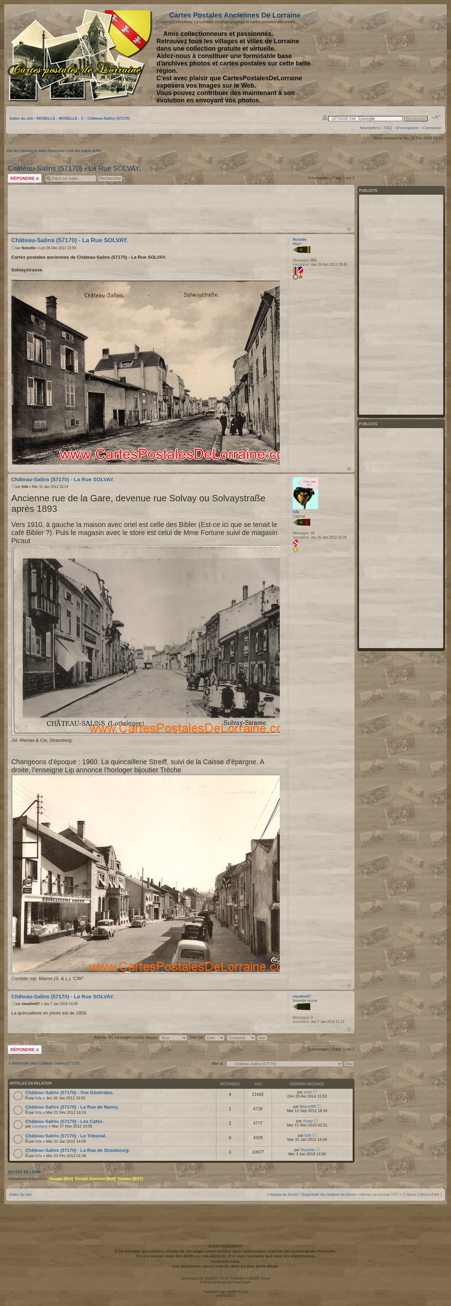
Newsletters (370, 128)
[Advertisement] (386, 55)
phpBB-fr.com (237, 1292)
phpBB (210, 1278)
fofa (24, 487)
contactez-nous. (225, 1261)
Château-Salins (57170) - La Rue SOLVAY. (74, 168)
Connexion (432, 128)
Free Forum (242, 1282)
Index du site (21, 118)
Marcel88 (308, 1106)
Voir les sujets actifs (84, 151)
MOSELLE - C (71, 118)
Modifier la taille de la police (436, 117)
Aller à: (217, 1063)
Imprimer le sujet (325, 117)
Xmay (308, 1121)
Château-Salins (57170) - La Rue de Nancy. (72, 1107)
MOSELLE (46, 118)
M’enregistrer (407, 128)
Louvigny (40, 1126)
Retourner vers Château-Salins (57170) (46, 1063)
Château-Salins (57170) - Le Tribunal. (65, 1135)
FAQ (388, 128)
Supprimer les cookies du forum (329, 1194)
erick (308, 1092)
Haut (349, 229)
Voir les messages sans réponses (35, 151)
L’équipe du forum (282, 1194)
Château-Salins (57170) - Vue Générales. (69, 1092)
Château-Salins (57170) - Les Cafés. (64, 1121)
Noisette (28, 248)
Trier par (207, 1037)
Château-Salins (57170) (108, 118)
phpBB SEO (225, 1296)
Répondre (25, 178)
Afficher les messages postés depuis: (140, 1037)
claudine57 (30, 1004)
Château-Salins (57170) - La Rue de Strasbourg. (77, 1150)
